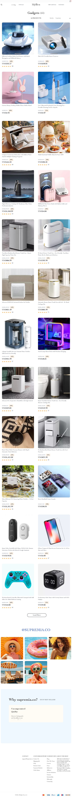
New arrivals (52, 4)
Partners (49, 774)
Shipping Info (36, 761)
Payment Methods (37, 768)
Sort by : (52, 18)
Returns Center (37, 765)
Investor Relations (51, 772)
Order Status (36, 770)
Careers (49, 763)
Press (48, 765)
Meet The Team (51, 761)
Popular (21, 4)
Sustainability (50, 777)
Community (50, 781)
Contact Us (36, 759)
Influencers (49, 768)
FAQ (34, 763)
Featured (61, 4)
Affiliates (49, 770)
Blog (48, 759)
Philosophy (49, 779)
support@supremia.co (27, 759)
